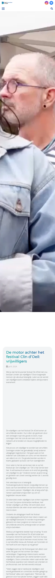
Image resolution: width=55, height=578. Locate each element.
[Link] (7, 3)
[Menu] (3, 9)
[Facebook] (51, 3)
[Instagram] (46, 3)
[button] (51, 9)
